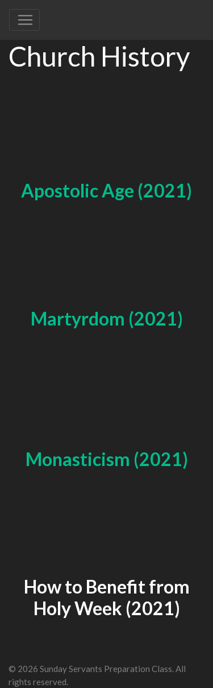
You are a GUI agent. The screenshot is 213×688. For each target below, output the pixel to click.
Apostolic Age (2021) (106, 190)
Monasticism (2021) (107, 459)
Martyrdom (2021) (107, 318)
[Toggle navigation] (24, 20)
